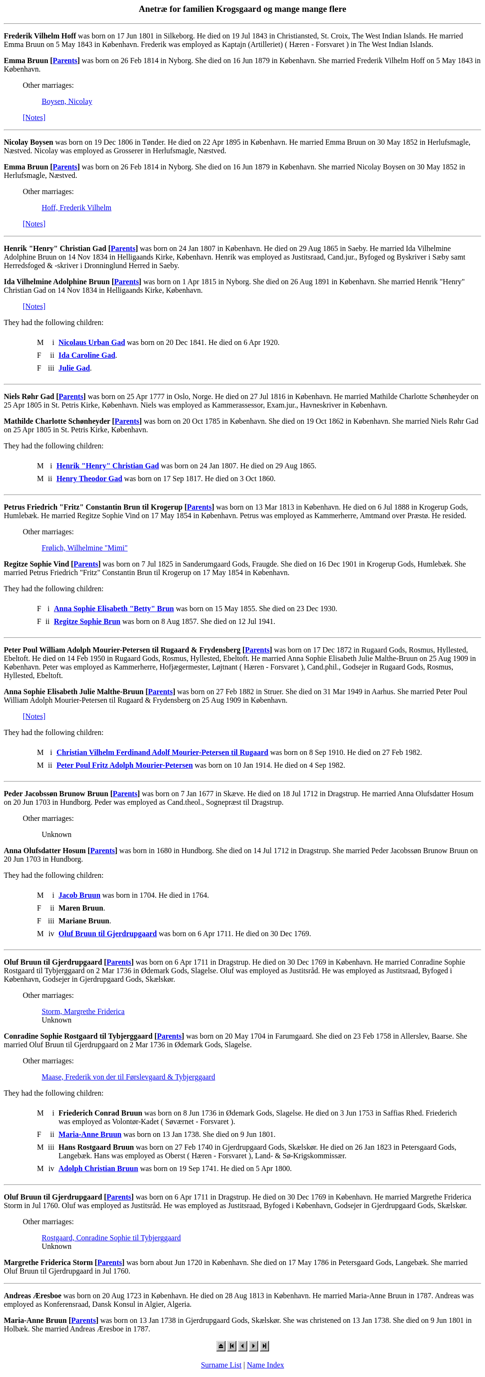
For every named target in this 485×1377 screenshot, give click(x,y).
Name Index (265, 1365)
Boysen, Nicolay (67, 101)
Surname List (221, 1365)
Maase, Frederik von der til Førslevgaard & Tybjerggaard (128, 1077)
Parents (65, 60)
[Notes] (34, 117)
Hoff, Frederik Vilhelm (76, 208)
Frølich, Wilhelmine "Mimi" (84, 548)
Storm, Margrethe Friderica (83, 1011)
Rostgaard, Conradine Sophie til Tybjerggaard (111, 1238)
